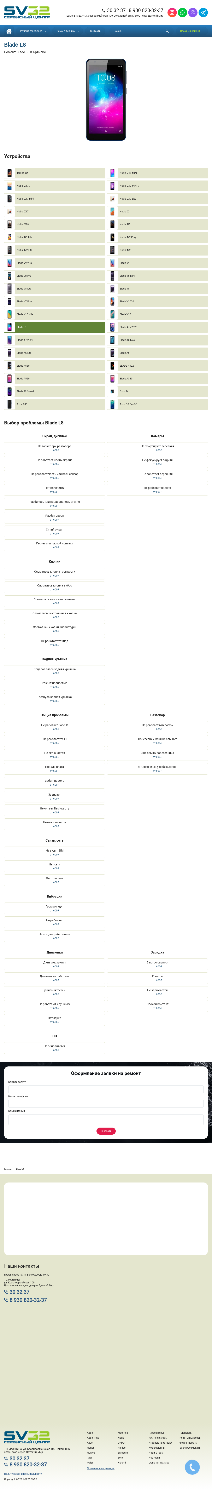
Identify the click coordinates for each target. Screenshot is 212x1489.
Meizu (90, 1462)
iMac (89, 1457)
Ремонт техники (68, 31)
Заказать (106, 1131)
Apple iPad (93, 1437)
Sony (120, 1457)
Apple (90, 1432)
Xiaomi (122, 1462)
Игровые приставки (160, 1442)
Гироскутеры (156, 1432)
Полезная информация (100, 1468)
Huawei (91, 1452)
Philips (121, 1447)
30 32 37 (113, 10)
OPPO (121, 1442)
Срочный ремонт (192, 31)
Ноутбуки (154, 1457)
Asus (90, 1442)
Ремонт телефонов (33, 31)
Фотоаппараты (188, 1442)
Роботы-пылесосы (190, 1437)
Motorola (123, 1432)
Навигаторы (156, 1452)
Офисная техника (159, 1462)
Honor (90, 1447)
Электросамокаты (190, 1447)
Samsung (123, 1452)
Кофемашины (157, 1447)
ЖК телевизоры (158, 1437)
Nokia (121, 1437)
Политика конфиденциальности (23, 1473)
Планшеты (185, 1432)
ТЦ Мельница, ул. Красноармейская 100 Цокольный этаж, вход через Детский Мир (114, 15)
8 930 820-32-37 (146, 10)
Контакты (95, 31)
